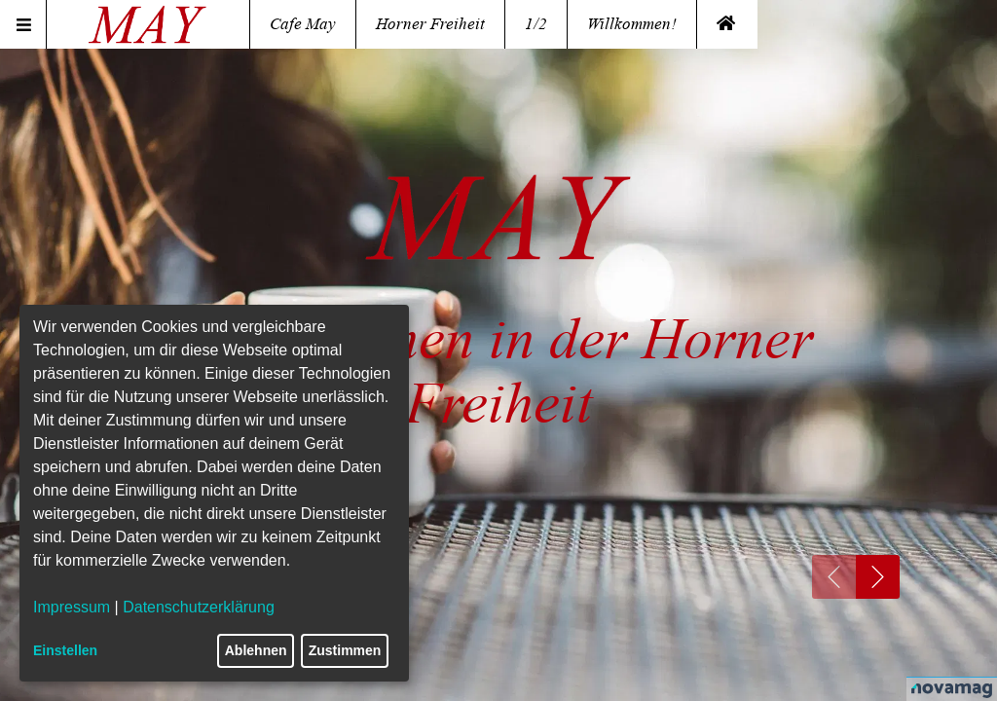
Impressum (71, 607)
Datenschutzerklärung (199, 607)
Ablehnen (256, 650)
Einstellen (65, 650)
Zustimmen (345, 650)
